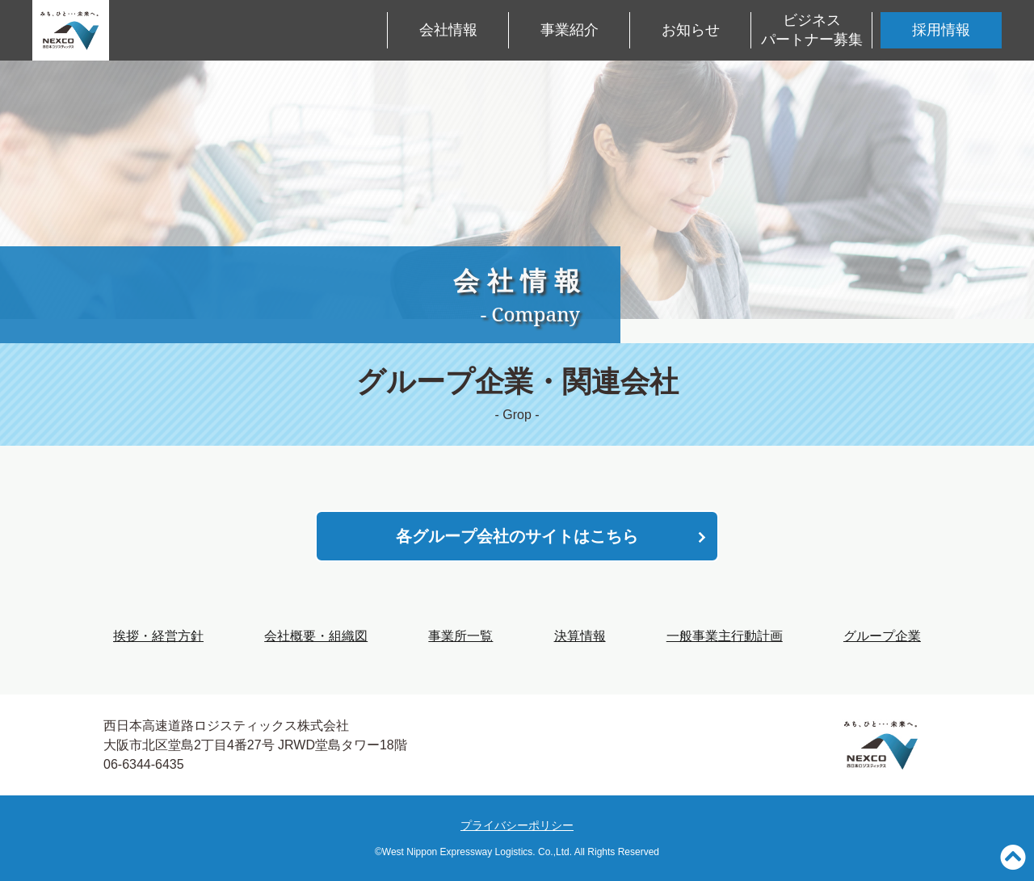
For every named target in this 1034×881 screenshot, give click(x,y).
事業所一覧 (460, 636)
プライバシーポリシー (517, 825)
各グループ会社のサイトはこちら (517, 536)
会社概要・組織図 (316, 636)
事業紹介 (569, 30)
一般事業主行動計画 (724, 636)
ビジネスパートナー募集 (812, 29)
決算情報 (580, 636)
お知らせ (691, 30)
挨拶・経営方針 (158, 636)
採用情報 (941, 30)
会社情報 (448, 30)
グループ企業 (882, 636)
